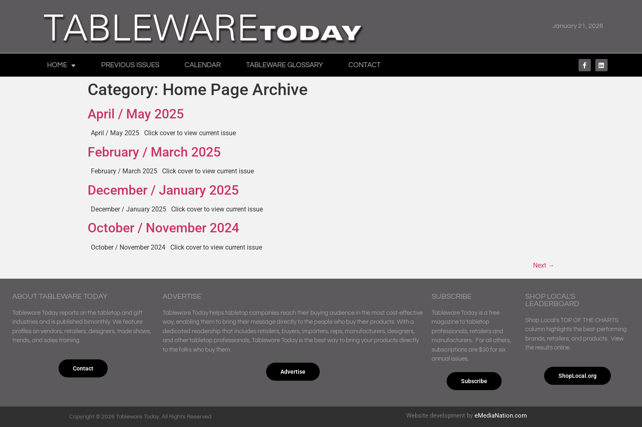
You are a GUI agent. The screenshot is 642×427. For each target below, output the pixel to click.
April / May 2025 (136, 114)
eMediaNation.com (501, 415)
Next (543, 265)
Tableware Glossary (284, 65)
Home (61, 65)
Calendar (203, 65)
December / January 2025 (163, 190)
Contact (364, 65)
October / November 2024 (163, 228)
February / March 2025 (154, 152)
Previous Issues (130, 65)
